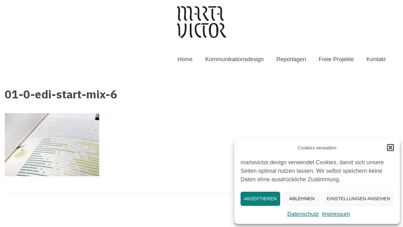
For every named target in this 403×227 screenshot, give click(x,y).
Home (185, 59)
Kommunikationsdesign (234, 59)
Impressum (336, 214)
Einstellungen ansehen (358, 198)
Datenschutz (303, 214)
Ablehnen (302, 198)
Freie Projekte (336, 59)
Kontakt (376, 59)
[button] (390, 147)
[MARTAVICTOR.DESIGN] (201, 22)
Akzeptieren (260, 198)
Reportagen (291, 59)
